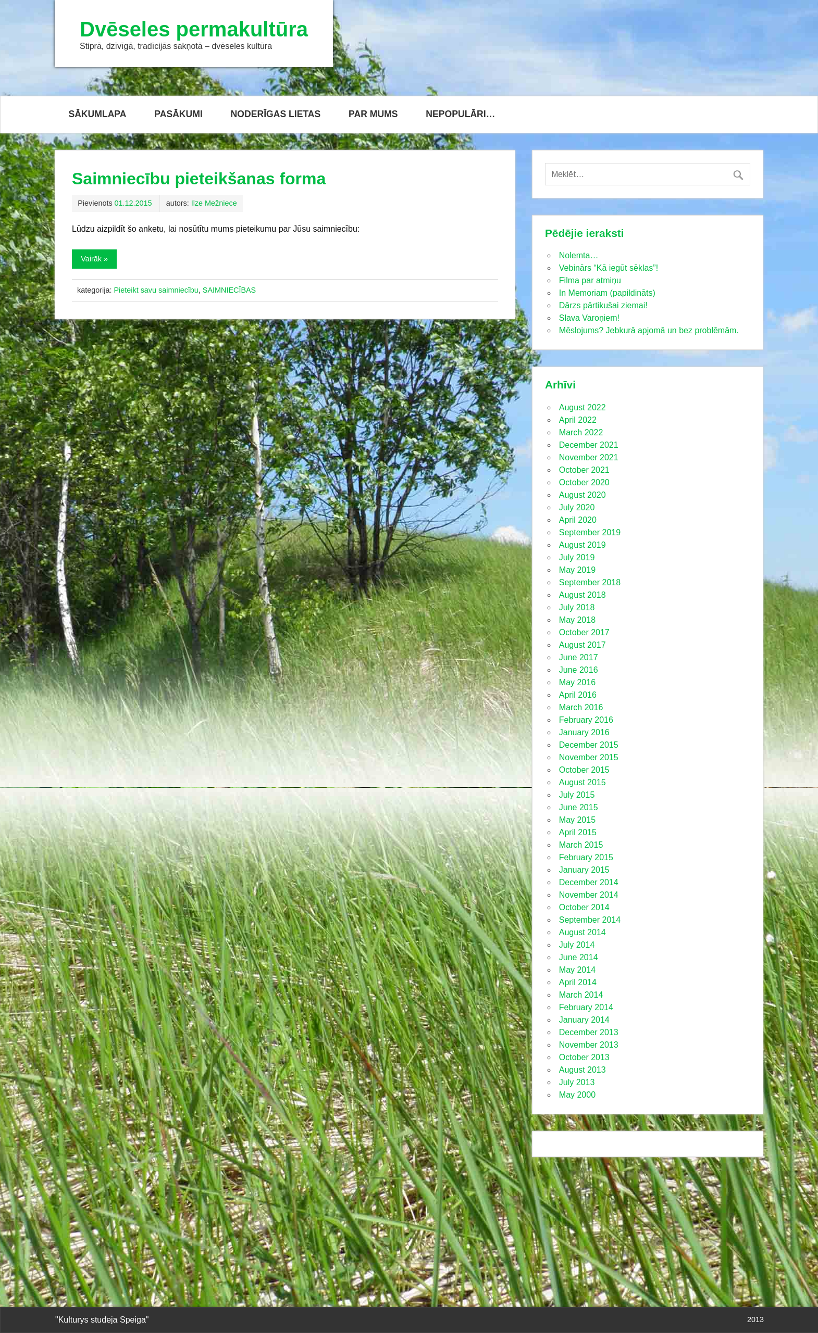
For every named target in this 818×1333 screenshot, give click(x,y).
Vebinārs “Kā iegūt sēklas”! (608, 267)
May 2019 (577, 569)
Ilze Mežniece (214, 203)
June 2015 (578, 807)
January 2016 (584, 732)
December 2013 (588, 1032)
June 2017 (578, 657)
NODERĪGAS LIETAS (276, 114)
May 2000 (577, 1094)
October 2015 (584, 769)
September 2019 (590, 532)
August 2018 (582, 594)
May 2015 (577, 819)
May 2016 (577, 682)
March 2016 (581, 707)
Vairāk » (94, 259)
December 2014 (588, 882)
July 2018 (577, 607)
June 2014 (578, 957)
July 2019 (577, 557)
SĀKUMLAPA (97, 114)
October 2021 (584, 470)
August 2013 (582, 1069)
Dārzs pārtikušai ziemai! (603, 305)
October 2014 (584, 907)
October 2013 (584, 1057)
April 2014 (578, 982)
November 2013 (588, 1044)
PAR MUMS (373, 114)
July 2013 (577, 1082)
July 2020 (577, 507)
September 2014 (590, 919)
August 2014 (582, 932)
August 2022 (582, 407)
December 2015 (588, 744)
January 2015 (584, 869)
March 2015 (581, 844)
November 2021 (588, 457)
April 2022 (578, 420)
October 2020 (584, 482)
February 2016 (586, 719)
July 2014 (577, 944)
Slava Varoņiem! (589, 317)
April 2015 (578, 832)
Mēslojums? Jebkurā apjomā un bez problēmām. (649, 330)
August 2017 (582, 644)
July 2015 (577, 794)
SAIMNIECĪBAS (229, 290)
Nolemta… (579, 255)
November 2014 (588, 894)
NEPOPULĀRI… (460, 114)
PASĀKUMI (178, 114)
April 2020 (578, 519)
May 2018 (577, 619)
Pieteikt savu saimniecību (156, 290)
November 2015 (588, 757)
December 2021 (588, 445)
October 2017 (584, 632)
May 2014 (577, 969)
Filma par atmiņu (590, 280)
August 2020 (582, 495)
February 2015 (586, 857)
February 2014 (586, 1007)
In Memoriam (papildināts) (607, 292)
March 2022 (581, 432)
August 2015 (582, 782)
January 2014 (584, 1019)
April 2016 (578, 694)
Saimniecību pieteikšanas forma (199, 178)
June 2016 (578, 669)
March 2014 (581, 994)
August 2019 (582, 544)
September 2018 (590, 582)
